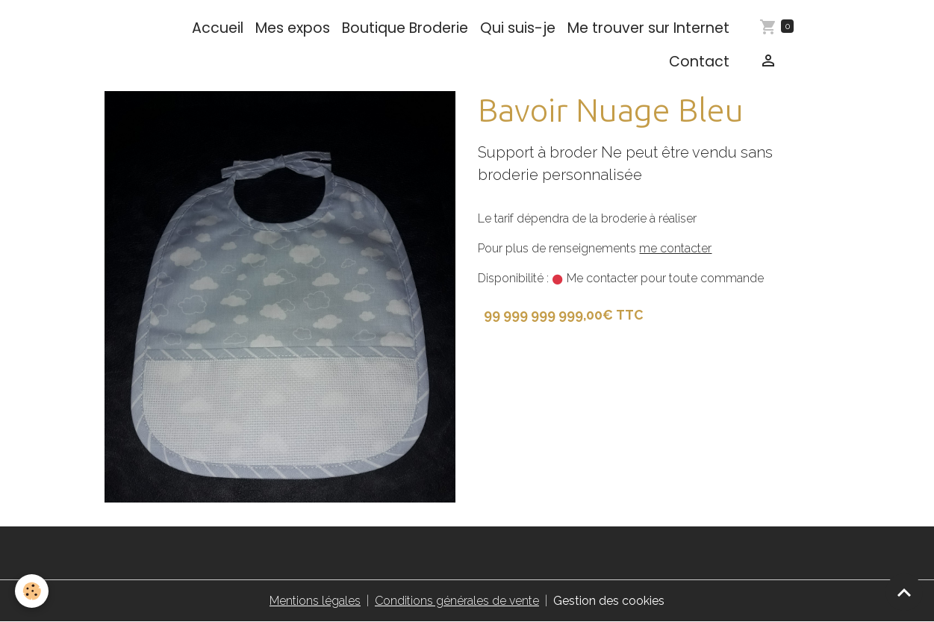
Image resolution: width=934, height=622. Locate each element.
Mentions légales (315, 601)
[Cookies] (32, 591)
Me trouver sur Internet (648, 28)
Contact (699, 62)
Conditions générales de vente (457, 601)
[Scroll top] (904, 592)
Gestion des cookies (608, 601)
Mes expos (292, 28)
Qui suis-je (517, 28)
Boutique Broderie (405, 28)
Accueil (217, 28)
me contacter (675, 248)
